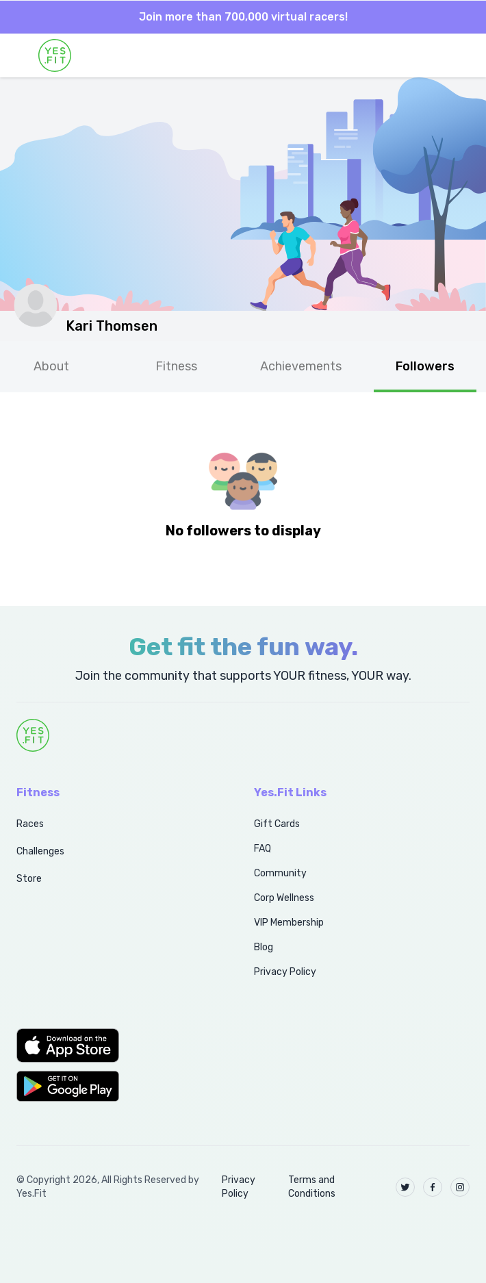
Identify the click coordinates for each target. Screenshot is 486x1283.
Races (30, 824)
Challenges (40, 851)
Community (280, 873)
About (51, 366)
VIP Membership (289, 922)
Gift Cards (277, 824)
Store (29, 879)
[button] (120, 1045)
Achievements (301, 366)
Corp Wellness (284, 898)
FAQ (262, 848)
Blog (263, 947)
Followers (425, 366)
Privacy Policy (285, 972)
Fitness (176, 366)
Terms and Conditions (311, 1186)
